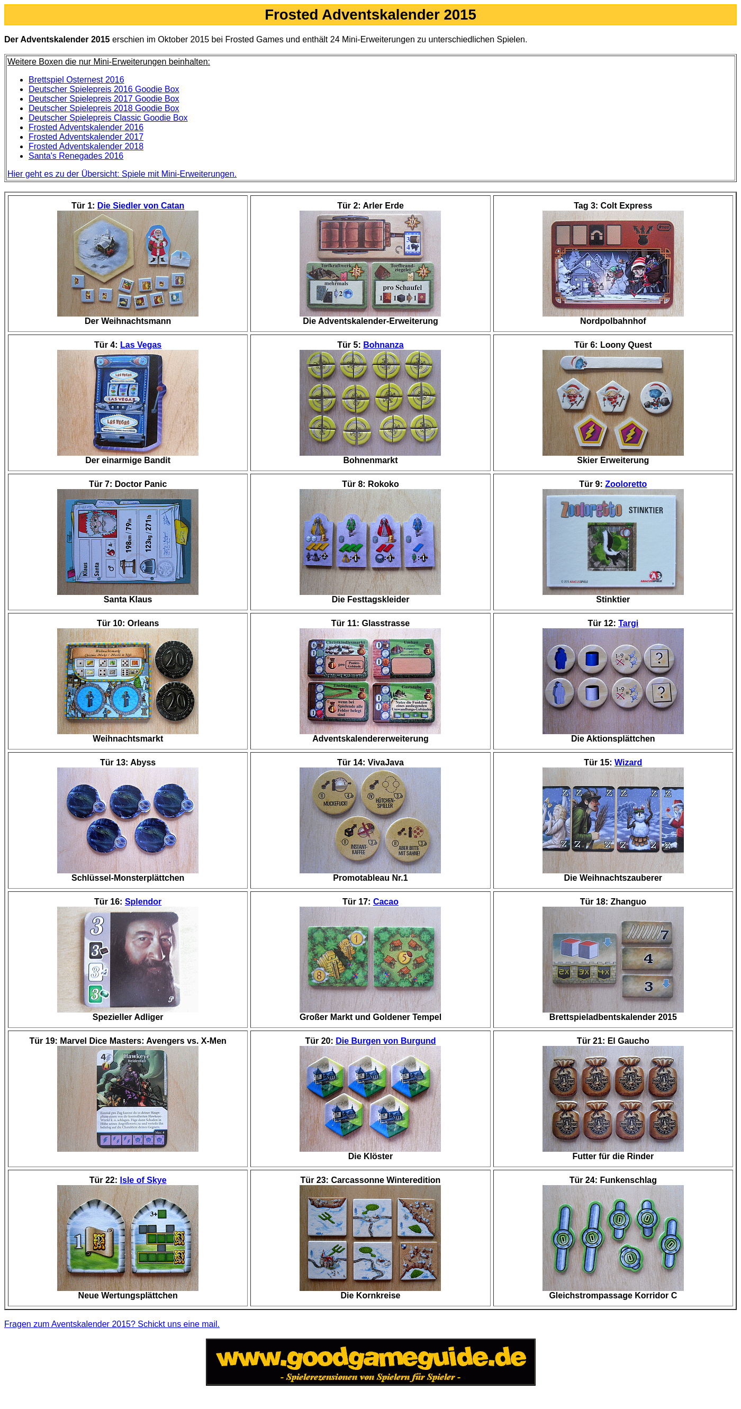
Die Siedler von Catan (141, 205)
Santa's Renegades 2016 (76, 155)
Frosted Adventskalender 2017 (86, 136)
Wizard (628, 762)
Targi (628, 623)
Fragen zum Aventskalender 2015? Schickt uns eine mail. (112, 1324)
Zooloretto (626, 484)
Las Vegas (140, 344)
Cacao (386, 901)
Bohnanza (383, 344)
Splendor (143, 901)
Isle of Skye (143, 1180)
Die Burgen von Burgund (386, 1040)
